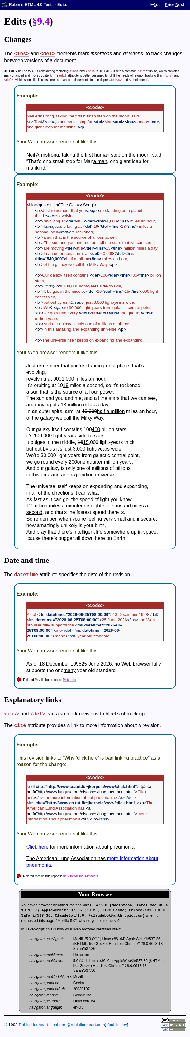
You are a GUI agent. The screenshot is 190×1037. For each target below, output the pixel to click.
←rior (167, 4)
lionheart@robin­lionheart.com (77, 1024)
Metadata (69, 679)
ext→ (181, 4)
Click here (37, 847)
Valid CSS (173, 1029)
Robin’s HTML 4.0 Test (30, 4)
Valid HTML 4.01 (173, 1025)
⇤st (155, 4)
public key (118, 1024)
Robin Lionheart (33, 1024)
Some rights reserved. (173, 1020)
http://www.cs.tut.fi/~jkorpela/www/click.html (91, 786)
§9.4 (41, 21)
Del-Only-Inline (73, 876)
